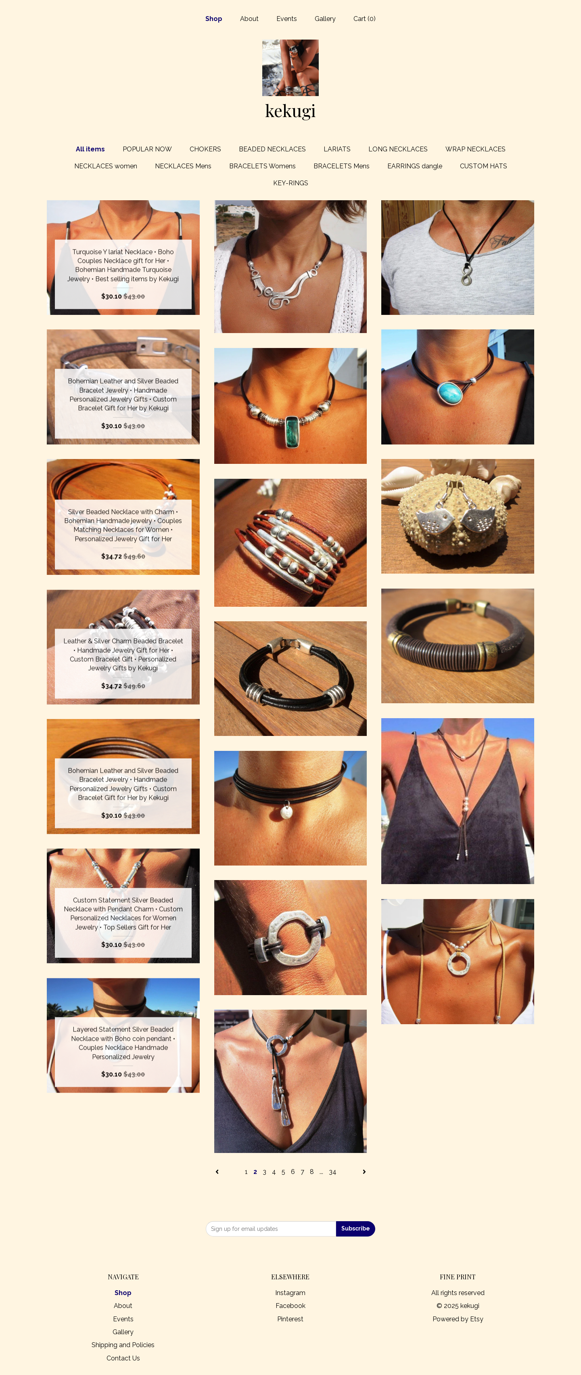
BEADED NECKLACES (272, 149)
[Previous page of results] (218, 1172)
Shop (213, 19)
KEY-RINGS (290, 183)
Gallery (325, 19)
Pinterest (290, 1319)
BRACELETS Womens (262, 166)
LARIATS (337, 149)
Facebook (290, 1306)
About (249, 19)
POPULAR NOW (147, 149)
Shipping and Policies (123, 1345)
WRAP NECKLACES (475, 149)
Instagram (290, 1293)
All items (90, 149)
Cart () (364, 19)
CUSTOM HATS (483, 166)
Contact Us (123, 1358)
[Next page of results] (364, 1172)
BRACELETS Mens (341, 166)
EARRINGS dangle (414, 166)
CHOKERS (205, 149)
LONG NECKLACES (398, 149)
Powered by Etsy (458, 1319)
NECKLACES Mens (183, 166)
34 (332, 1172)
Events (286, 19)
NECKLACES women (105, 166)
